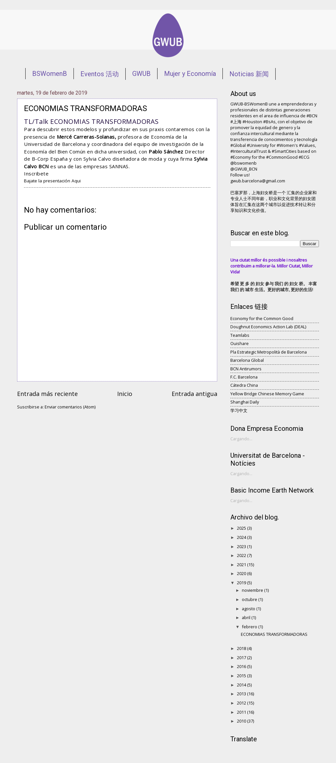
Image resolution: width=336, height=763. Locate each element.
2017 (242, 657)
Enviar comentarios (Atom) (70, 407)
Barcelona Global (247, 360)
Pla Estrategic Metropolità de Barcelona (268, 352)
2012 (242, 703)
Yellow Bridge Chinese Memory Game (267, 394)
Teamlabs (239, 335)
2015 (242, 676)
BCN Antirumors (246, 369)
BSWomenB (49, 74)
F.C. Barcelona (244, 377)
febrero (250, 627)
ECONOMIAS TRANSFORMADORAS (274, 634)
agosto (249, 609)
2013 (242, 694)
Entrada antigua (194, 394)
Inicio (124, 394)
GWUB (141, 74)
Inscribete (36, 173)
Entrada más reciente (47, 394)
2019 (242, 583)
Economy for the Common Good (261, 318)
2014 (242, 685)
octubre (250, 599)
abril (246, 617)
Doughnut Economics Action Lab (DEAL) (268, 327)
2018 (242, 648)
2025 (242, 528)
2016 (242, 666)
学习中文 (238, 410)
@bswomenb (243, 163)
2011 (242, 712)
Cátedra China (244, 385)
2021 (242, 564)
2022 (242, 555)
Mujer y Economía (190, 74)
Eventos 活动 (99, 74)
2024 (242, 537)
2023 (242, 546)
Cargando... (241, 439)
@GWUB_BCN (243, 169)
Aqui (76, 181)
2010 (242, 721)
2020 (242, 573)
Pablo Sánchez (167, 151)
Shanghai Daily (244, 402)
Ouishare (239, 343)
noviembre (253, 590)
